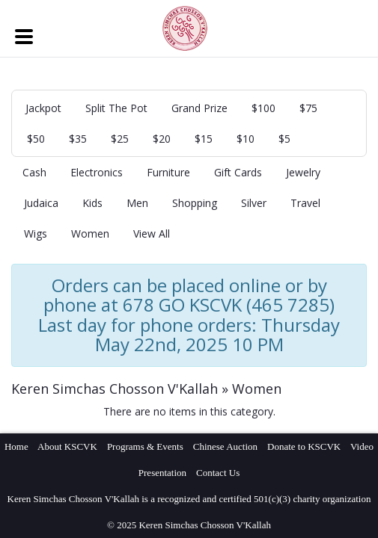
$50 (36, 139)
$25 (120, 139)
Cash (34, 172)
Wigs (35, 233)
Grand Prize (199, 108)
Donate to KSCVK (304, 446)
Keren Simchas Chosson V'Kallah (114, 389)
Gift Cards (238, 172)
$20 (162, 139)
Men (137, 203)
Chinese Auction (225, 446)
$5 (284, 139)
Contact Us (218, 472)
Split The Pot (116, 108)
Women (90, 233)
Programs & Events (145, 446)
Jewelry (303, 172)
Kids (92, 203)
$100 (263, 108)
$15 (204, 139)
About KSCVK (67, 446)
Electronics (96, 172)
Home (16, 446)
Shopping (194, 203)
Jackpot (43, 108)
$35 (78, 139)
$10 (245, 139)
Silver (253, 203)
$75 (308, 108)
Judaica (41, 203)
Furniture (168, 172)
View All (151, 233)
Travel (305, 203)
